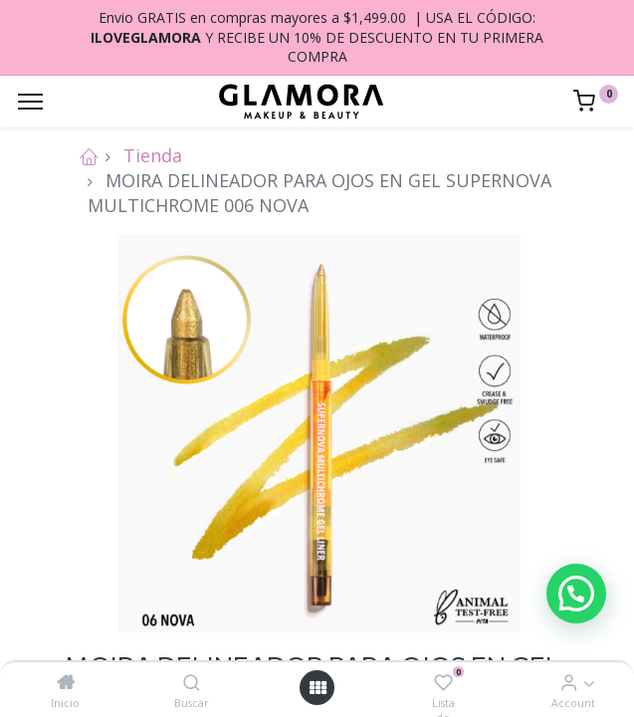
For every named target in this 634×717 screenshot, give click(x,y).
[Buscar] (191, 682)
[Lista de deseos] (443, 682)
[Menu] (30, 102)
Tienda (152, 155)
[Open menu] (317, 687)
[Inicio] (66, 682)
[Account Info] (568, 682)
